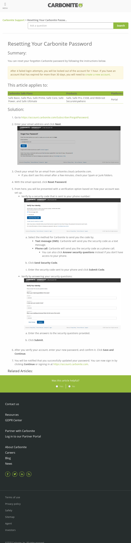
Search (121, 25)
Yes (61, 386)
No (73, 386)
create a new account (97, 74)
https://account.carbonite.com (70, 364)
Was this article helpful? (65, 380)
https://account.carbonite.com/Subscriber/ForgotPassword (54, 117)
